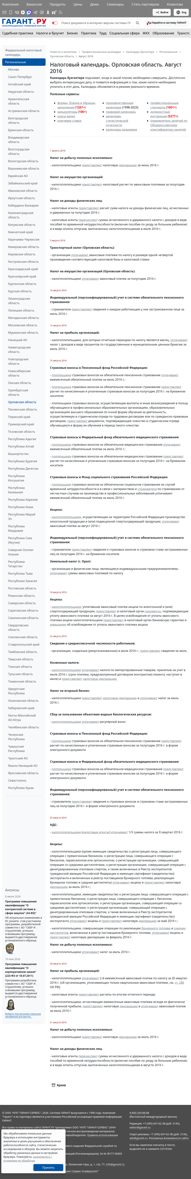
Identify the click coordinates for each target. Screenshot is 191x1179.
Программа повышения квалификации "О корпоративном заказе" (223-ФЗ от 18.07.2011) (21, 969)
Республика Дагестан (23, 469)
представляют (92, 165)
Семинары (115, 4)
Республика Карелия (23, 500)
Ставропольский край (23, 644)
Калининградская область (20, 215)
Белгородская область (18, 120)
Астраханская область (23, 111)
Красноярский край (22, 276)
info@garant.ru (115, 1164)
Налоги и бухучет (50, 33)
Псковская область (21, 432)
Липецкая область (21, 310)
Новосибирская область (19, 373)
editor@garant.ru (140, 1127)
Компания (10, 4)
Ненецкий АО (17, 340)
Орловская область (22, 402)
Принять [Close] (48, 1168)
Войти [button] (161, 12)
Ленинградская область (19, 301)
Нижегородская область (19, 349)
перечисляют (88, 220)
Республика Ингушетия (16, 478)
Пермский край (19, 417)
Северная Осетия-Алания (21, 552)
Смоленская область (23, 637)
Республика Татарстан (16, 564)
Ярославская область (23, 773)
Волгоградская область (18, 151)
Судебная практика (17, 33)
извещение (58, 624)
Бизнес (72, 33)
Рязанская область (21, 596)
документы (153, 611)
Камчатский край (20, 232)
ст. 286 (179, 983)
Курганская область (22, 284)
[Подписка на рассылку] (4, 12)
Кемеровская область (23, 247)
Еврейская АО (18, 176)
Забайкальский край (22, 183)
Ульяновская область (23, 701)
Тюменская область (22, 681)
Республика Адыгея (22, 439)
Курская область (20, 291)
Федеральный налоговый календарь (23, 52)
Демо (94, 4)
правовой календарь (121, 112)
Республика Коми (20, 507)
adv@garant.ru (139, 1138)
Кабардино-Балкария (23, 205)
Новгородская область (18, 361)
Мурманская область (23, 333)
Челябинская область (23, 727)
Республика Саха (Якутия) (20, 540)
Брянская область (21, 130)
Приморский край (21, 424)
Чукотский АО (18, 758)
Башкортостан (18, 454)
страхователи (147, 489)
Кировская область (21, 254)
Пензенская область (22, 409)
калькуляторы (67, 112)
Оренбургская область (18, 392)
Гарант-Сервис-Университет (80, 1171)
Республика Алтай (21, 446)
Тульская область (20, 674)
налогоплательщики (66, 517)
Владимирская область (18, 139)
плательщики (61, 375)
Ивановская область (22, 191)
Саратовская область (23, 610)
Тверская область (20, 659)
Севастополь (17, 780)
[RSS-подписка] (60, 12)
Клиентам (175, 4)
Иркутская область (21, 198)
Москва (13, 69)
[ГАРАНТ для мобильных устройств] (10, 12)
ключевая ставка (69, 121)
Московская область (22, 325)
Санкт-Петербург (20, 77)
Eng (181, 12)
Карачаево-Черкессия (23, 239)
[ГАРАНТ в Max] (29, 12)
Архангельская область (18, 101)
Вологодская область (23, 161)
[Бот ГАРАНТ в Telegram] (41, 12)
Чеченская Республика (16, 737)
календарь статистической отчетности (117, 120)
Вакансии (34, 4)
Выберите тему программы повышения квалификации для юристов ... (23, 1015)
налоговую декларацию (100, 679)
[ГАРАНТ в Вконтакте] (17, 12)
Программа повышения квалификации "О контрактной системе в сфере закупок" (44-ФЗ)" (21, 907)
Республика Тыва (20, 573)
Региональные (15, 62)
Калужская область (21, 225)
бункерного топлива (155, 928)
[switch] (55, 22)
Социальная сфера (124, 33)
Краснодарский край (23, 269)
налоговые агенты (96, 832)
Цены (77, 4)
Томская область (20, 667)
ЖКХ (146, 33)
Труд (102, 33)
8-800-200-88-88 (139, 1113)
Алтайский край (19, 84)
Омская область (19, 383)
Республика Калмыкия (16, 490)
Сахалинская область (23, 618)
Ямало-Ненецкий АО (22, 766)
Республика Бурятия (22, 461)
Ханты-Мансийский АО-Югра (22, 717)
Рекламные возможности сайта (168, 1138)
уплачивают (80, 255)
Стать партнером (145, 4)
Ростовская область (22, 588)
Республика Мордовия (16, 528)
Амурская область (21, 92)
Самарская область (22, 603)
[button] (166, 22)
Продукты (58, 4)
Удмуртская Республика (16, 691)
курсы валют (66, 116)
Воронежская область (23, 168)
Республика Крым (21, 788)
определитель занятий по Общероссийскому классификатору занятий (168, 125)
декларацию (128, 165)
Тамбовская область (22, 652)
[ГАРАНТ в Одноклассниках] (48, 12)
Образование (163, 33)
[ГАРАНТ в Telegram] (35, 12)
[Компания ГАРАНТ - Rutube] (54, 12)
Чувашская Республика (16, 748)
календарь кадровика (121, 129)
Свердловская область (18, 627)
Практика (88, 33)
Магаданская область (23, 318)
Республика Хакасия (22, 581)
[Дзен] (23, 12)
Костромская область (23, 262)
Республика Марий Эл (21, 516)
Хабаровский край (21, 708)
